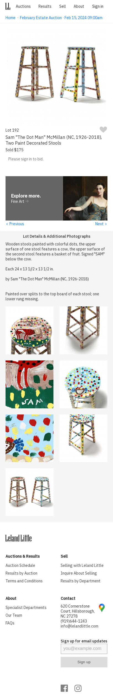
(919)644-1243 (74, 621)
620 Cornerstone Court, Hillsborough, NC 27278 (78, 611)
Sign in (97, 6)
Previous (15, 224)
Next (101, 224)
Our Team (14, 615)
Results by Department (81, 581)
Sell (62, 6)
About (79, 6)
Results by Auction (21, 573)
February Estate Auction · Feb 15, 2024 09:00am (61, 17)
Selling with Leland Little (82, 565)
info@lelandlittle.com (79, 626)
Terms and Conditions (24, 581)
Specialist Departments (26, 607)
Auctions (23, 6)
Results (45, 6)
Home (11, 17)
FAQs (10, 623)
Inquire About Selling (79, 573)
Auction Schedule (20, 565)
